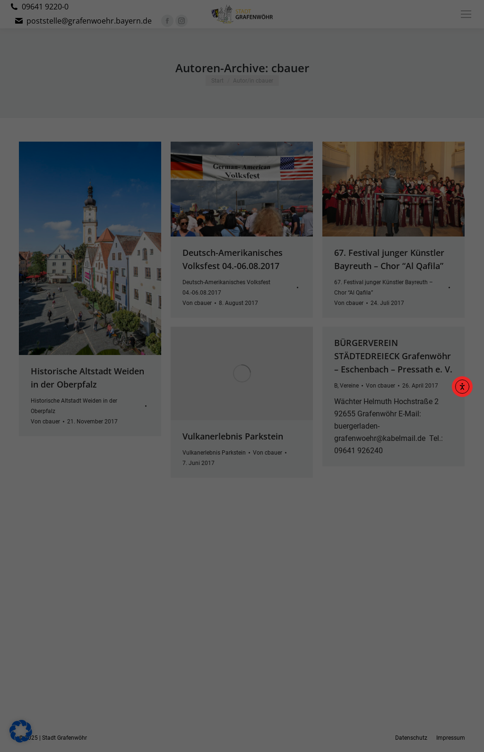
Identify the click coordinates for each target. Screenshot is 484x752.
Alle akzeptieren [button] (242, 403)
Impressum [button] (290, 508)
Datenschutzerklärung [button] (246, 508)
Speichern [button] (242, 431)
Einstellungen (138, 350)
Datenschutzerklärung (182, 341)
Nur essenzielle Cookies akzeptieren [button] (242, 459)
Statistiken (230, 371)
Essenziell (140, 371)
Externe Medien (330, 371)
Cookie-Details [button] (197, 508)
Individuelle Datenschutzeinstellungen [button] (242, 487)
